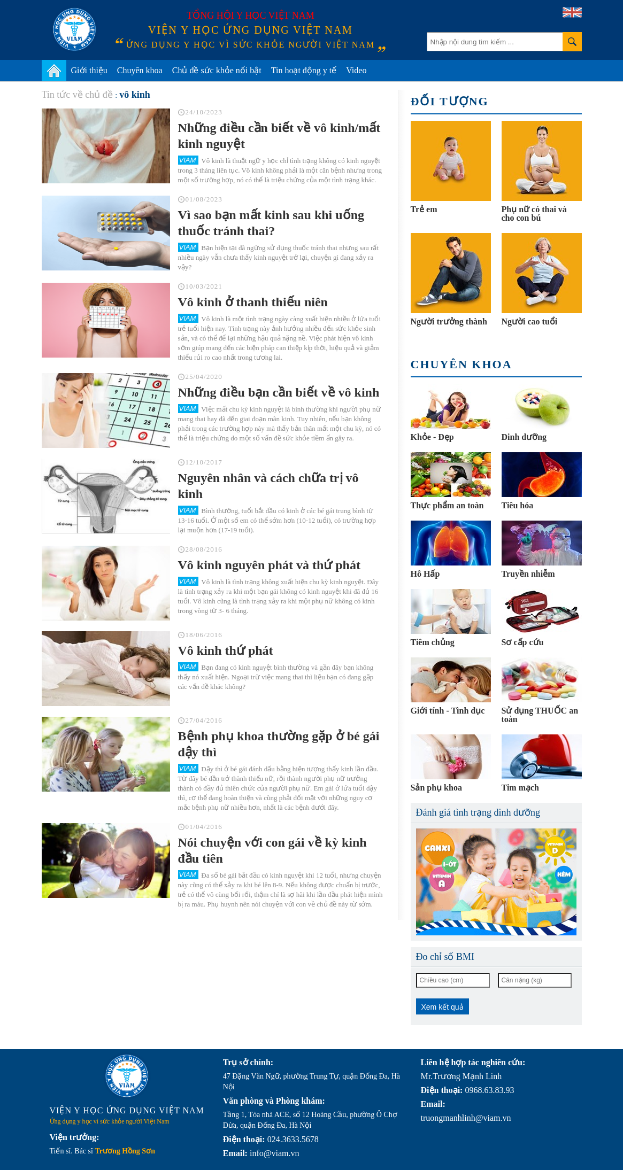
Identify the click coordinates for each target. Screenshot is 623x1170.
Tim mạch (520, 787)
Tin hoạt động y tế (304, 70)
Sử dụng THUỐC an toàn (540, 715)
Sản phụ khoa (436, 787)
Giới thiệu (89, 70)
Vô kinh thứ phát (225, 650)
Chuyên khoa (140, 70)
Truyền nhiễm (528, 573)
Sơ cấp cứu (523, 642)
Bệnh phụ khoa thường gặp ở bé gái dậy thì (279, 744)
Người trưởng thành (449, 321)
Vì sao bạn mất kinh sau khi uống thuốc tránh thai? (271, 223)
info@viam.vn (274, 1153)
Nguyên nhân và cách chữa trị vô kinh (268, 486)
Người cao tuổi (530, 321)
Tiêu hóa (518, 505)
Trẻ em (424, 209)
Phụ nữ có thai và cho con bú (534, 213)
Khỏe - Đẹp (432, 436)
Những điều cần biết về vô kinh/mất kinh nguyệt (279, 136)
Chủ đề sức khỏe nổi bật (216, 70)
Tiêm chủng (433, 642)
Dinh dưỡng (524, 436)
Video (356, 70)
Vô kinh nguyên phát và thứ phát (269, 565)
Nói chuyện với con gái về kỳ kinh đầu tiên (272, 850)
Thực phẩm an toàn (447, 505)
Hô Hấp (425, 573)
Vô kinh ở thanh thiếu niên (253, 302)
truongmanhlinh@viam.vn (466, 1117)
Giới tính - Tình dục (448, 710)
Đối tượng (450, 101)
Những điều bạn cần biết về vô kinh (279, 392)
